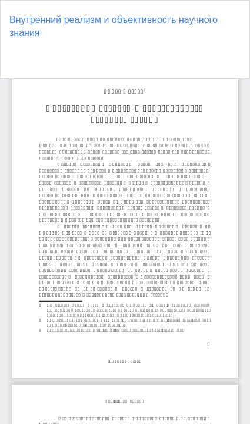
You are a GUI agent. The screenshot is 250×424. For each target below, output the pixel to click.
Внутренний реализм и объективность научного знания (113, 26)
